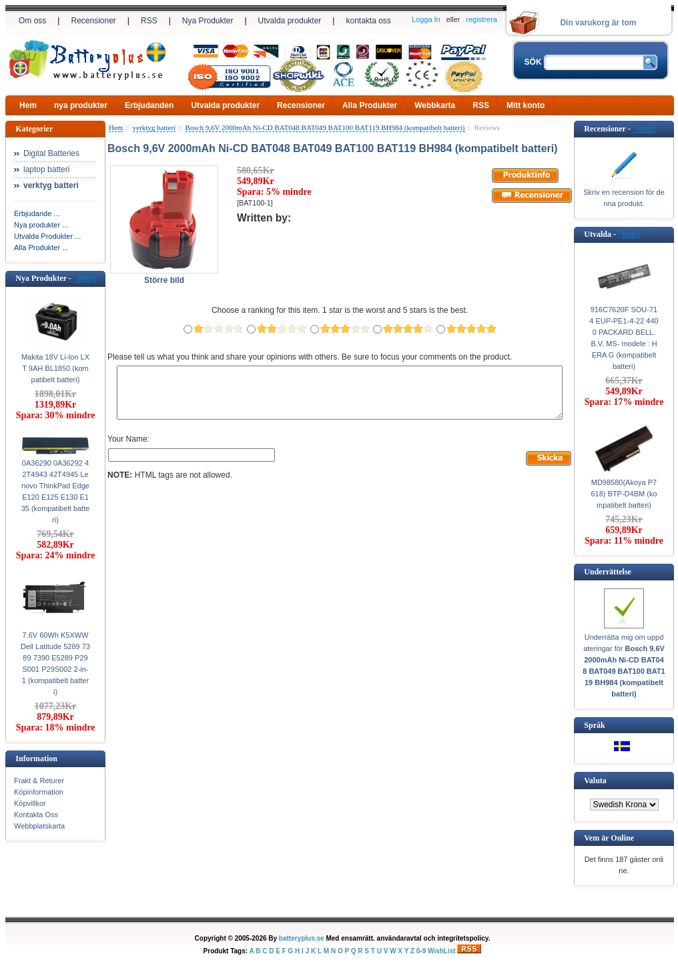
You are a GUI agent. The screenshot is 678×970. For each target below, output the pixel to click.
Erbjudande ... (37, 213)
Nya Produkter (208, 20)
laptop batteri (46, 169)
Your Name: (128, 449)
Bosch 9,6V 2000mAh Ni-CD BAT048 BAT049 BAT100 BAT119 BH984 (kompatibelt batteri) (325, 127)
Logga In (426, 19)
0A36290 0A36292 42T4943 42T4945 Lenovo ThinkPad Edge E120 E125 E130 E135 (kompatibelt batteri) (55, 491)
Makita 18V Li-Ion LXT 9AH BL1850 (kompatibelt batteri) (55, 368)
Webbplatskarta (39, 826)
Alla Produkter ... (41, 248)
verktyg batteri (154, 127)
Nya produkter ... (41, 225)
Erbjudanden (149, 105)
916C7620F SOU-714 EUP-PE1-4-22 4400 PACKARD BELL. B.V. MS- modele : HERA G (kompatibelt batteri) (623, 338)
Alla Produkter (369, 105)
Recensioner (93, 20)
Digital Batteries (51, 153)
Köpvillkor (30, 803)
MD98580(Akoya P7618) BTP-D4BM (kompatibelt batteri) (624, 493)
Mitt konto (525, 105)
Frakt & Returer (39, 781)
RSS (149, 20)
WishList (442, 951)
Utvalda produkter (290, 20)
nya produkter (80, 105)
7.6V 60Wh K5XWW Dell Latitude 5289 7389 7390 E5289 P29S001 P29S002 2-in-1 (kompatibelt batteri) (55, 663)
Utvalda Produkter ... (47, 236)
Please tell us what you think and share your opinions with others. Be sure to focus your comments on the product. (309, 357)
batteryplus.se (301, 938)
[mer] (84, 278)
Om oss (32, 20)
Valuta (595, 780)
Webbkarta (434, 105)
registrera (481, 19)
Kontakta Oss (36, 815)
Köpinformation (38, 792)
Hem (28, 105)
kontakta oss (368, 20)
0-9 (421, 951)
